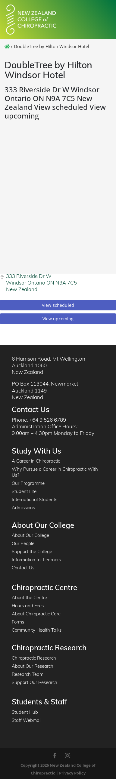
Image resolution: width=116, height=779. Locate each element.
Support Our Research (34, 683)
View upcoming (58, 319)
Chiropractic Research (34, 658)
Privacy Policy (72, 773)
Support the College (32, 552)
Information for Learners (36, 560)
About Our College (30, 536)
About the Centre (29, 598)
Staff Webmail (26, 721)
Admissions (23, 508)
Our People (23, 544)
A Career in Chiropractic (36, 461)
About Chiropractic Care (36, 614)
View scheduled (58, 305)
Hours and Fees (28, 606)
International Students (34, 500)
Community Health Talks (36, 630)
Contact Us (23, 568)
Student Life (24, 492)
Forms (18, 622)
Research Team (27, 675)
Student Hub (25, 712)
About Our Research (32, 666)
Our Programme (28, 484)
